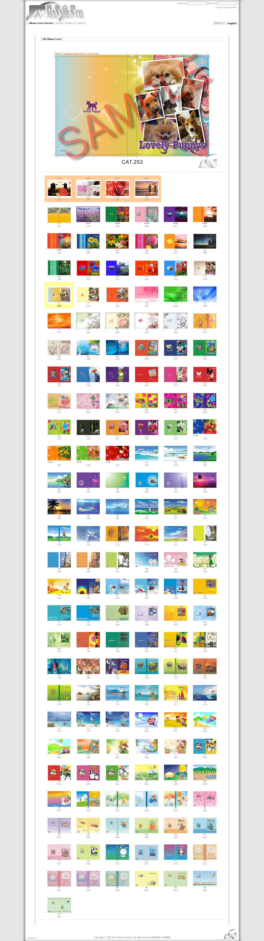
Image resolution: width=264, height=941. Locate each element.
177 (176, 517)
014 (147, 862)
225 (59, 410)
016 (88, 862)
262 (147, 251)
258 (88, 278)
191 (59, 490)
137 (117, 676)
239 (117, 357)
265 (59, 251)
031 (59, 836)
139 (59, 676)
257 (117, 278)
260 (205, 251)
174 (88, 543)
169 (59, 570)
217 (117, 437)
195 (117, 464)
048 (88, 756)
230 (88, 384)
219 (59, 437)
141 (176, 650)
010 (88, 889)
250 (147, 304)
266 (205, 224)
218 (88, 437)
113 (117, 729)
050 (205, 729)
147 (176, 623)
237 (176, 357)
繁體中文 (220, 23)
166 (147, 570)
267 (176, 224)
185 (59, 517)
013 (176, 862)
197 (59, 464)
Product (69, 23)
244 (147, 331)
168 (88, 570)
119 (117, 703)
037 (59, 809)
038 (205, 782)
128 (147, 676)
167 (117, 570)
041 (117, 782)
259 (59, 278)
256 (147, 278)
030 (88, 836)
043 (59, 782)
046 (147, 756)
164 (205, 570)
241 (59, 357)
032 (205, 809)
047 (117, 756)
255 (176, 278)
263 (117, 251)
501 (59, 224)
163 (59, 596)
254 (205, 278)
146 (205, 623)
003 (176, 889)
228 (147, 384)
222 (147, 410)
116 (205, 703)
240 (88, 357)
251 (117, 304)
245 (117, 331)
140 (205, 650)
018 (205, 836)
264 (88, 251)
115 (59, 729)
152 (205, 596)
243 (176, 331)
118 (147, 703)
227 (176, 384)
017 (59, 862)
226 (205, 384)
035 (117, 809)
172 (147, 543)
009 (117, 889)
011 (59, 889)
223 (117, 410)
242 (205, 331)
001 (59, 915)
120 (88, 703)
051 (176, 729)
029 (117, 836)
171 (176, 543)
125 (59, 703)
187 (176, 490)
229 (117, 384)
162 (88, 596)
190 (88, 490)
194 (147, 464)
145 (59, 650)
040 (147, 782)
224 (88, 410)
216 (147, 437)
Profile (59, 23)
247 (59, 331)
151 (59, 623)
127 (176, 676)
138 (88, 676)
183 (117, 517)
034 (147, 809)
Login (218, 7)
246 (88, 331)
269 (117, 224)
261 (176, 251)
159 (176, 596)
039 (176, 782)
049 (59, 756)
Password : (222, 3)
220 (205, 410)
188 (147, 490)
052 (147, 729)
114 (88, 729)
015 (117, 862)
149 (117, 623)
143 (117, 650)
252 (88, 304)
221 (176, 410)
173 (117, 543)
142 (147, 650)
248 (205, 304)
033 (176, 809)
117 (176, 703)
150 (88, 623)
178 (147, 517)
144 (88, 650)
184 (88, 517)
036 (88, 809)
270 (88, 224)
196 (88, 464)
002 (205, 889)
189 (117, 490)
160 (147, 596)
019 (176, 836)
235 (59, 384)
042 (88, 782)
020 (147, 836)
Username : (192, 3)
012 (205, 862)
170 (205, 543)
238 (147, 357)
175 (59, 543)
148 (147, 623)
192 (205, 464)
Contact (80, 23)
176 (205, 517)
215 (176, 437)
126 (205, 676)
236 (205, 357)
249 (176, 304)
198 (205, 437)
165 (176, 570)
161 (117, 596)
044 (205, 756)
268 (147, 224)
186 (205, 490)
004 (147, 889)
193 (176, 464)
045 (176, 756)
